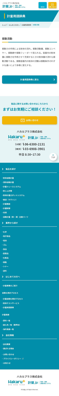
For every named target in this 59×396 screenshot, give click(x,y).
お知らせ (6, 363)
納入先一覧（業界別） (12, 325)
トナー (5, 266)
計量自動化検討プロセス (13, 298)
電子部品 (6, 236)
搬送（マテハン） (10, 199)
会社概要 (6, 344)
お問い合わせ (52, 7)
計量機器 (6, 204)
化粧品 (5, 257)
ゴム (5, 244)
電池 (5, 240)
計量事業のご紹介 (10, 285)
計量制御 (6, 208)
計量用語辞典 (26, 25)
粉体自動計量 (8, 178)
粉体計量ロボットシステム (14, 195)
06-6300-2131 (34, 144)
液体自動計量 (8, 182)
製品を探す (11, 168)
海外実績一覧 (8, 329)
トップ (4, 25)
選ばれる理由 (8, 348)
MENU (42, 7)
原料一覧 (6, 320)
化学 (5, 232)
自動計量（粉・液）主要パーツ (15, 217)
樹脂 (5, 262)
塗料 (5, 271)
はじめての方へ (14, 25)
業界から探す (12, 222)
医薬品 (5, 253)
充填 (5, 212)
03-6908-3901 (34, 148)
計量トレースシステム (12, 186)
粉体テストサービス (11, 303)
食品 (5, 249)
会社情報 (10, 335)
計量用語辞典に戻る (29, 79)
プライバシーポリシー (13, 358)
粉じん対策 (7, 191)
